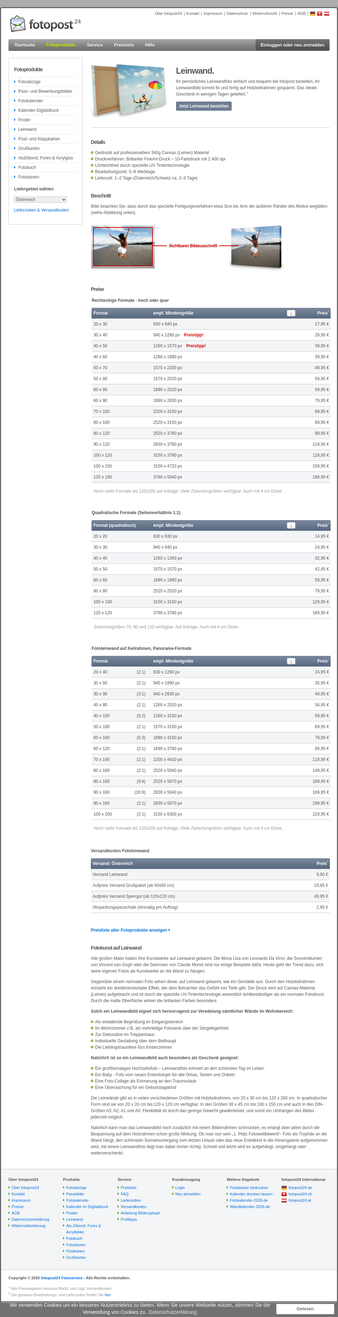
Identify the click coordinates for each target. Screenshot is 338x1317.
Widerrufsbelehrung (28, 1226)
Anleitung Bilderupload (140, 1213)
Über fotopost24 (168, 13)
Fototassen (28, 177)
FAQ (125, 1194)
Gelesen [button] (305, 1308)
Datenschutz (237, 13)
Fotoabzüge (29, 81)
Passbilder (75, 1194)
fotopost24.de (300, 1187)
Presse (287, 13)
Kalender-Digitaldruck (38, 110)
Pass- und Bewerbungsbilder (45, 91)
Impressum (213, 13)
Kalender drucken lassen (251, 1194)
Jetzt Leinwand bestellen (204, 106)
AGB (302, 13)
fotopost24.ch (300, 1194)
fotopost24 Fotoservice (62, 1278)
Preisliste (129, 1187)
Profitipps (129, 1219)
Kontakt (192, 13)
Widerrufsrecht (264, 13)
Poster (24, 119)
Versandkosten (133, 1207)
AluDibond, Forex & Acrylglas (45, 158)
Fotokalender (30, 100)
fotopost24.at (300, 1200)
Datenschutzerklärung (30, 1219)
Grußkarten (29, 148)
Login (180, 1187)
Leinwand (27, 129)
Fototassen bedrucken (249, 1187)
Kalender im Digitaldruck (87, 1207)
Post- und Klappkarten (39, 138)
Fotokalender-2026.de (249, 1200)
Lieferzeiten (131, 1200)
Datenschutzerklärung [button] (172, 1312)
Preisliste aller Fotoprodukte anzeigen (129, 930)
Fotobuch (27, 167)
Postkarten (75, 1251)
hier (108, 1295)
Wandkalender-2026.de (250, 1207)
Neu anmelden (188, 1194)
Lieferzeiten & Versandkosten (41, 210)
